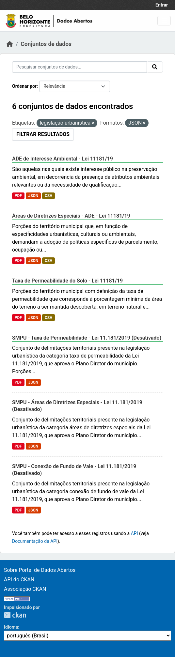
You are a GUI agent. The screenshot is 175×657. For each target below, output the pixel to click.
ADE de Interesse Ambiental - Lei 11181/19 (62, 159)
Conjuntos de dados (46, 44)
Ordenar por (24, 86)
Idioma (11, 627)
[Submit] (155, 66)
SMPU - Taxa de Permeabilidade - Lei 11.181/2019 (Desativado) (86, 338)
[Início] (10, 44)
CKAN (15, 615)
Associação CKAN (25, 589)
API (134, 533)
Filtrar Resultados (43, 134)
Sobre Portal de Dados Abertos (39, 570)
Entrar (161, 5)
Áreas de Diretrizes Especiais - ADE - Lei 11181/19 (71, 216)
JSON (33, 195)
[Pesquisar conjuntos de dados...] (79, 67)
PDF (18, 195)
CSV (48, 195)
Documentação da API (34, 541)
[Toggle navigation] (164, 20)
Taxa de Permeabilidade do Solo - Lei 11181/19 (67, 281)
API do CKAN (19, 579)
